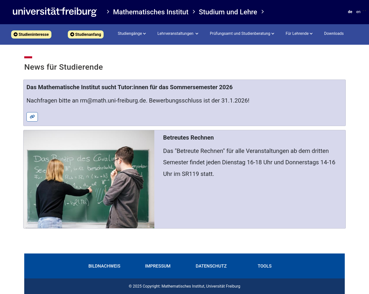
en (358, 11)
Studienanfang (85, 34)
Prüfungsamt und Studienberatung (240, 33)
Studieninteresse (31, 34)
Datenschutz (211, 266)
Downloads (334, 33)
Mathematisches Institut (150, 12)
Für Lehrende (297, 33)
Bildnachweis (104, 266)
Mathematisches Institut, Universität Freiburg (200, 286)
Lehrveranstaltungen (175, 33)
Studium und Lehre (228, 12)
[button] (31, 34)
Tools (265, 266)
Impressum (157, 266)
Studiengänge (130, 33)
